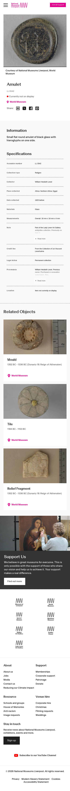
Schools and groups (13, 703)
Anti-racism (9, 711)
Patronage (41, 680)
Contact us (9, 684)
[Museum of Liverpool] (19, 602)
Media (6, 680)
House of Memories (13, 707)
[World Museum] (51, 602)
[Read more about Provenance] (49, 275)
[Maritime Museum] (51, 617)
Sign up (11, 740)
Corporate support (45, 676)
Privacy (15, 779)
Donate (39, 684)
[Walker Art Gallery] (19, 631)
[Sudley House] (51, 631)
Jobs (6, 676)
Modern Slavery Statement (35, 779)
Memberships (43, 672)
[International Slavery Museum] (19, 617)
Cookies (56, 779)
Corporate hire (43, 703)
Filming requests (44, 711)
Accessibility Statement (36, 782)
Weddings (41, 715)
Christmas (41, 707)
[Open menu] (5, 5)
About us (8, 672)
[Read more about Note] (49, 233)
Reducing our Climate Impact (18, 688)
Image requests (11, 715)
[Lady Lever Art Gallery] (19, 645)
